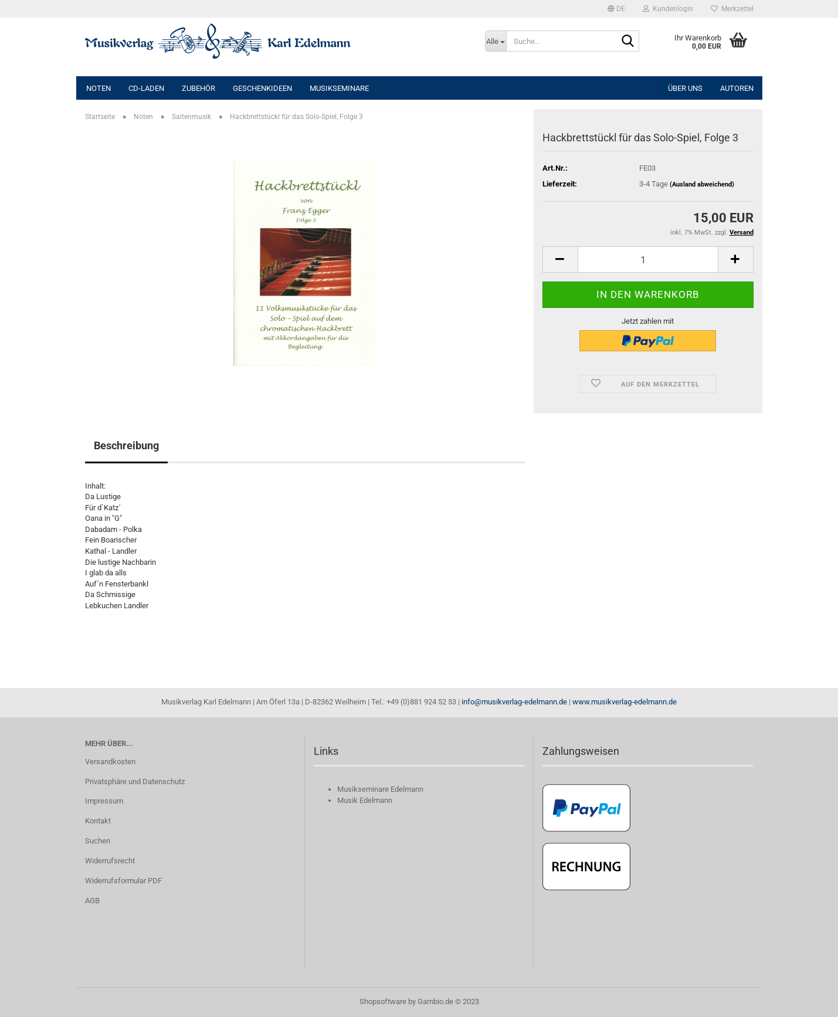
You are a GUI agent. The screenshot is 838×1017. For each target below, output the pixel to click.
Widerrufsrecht (110, 860)
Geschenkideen (262, 88)
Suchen (97, 840)
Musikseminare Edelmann (380, 789)
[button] (616, 9)
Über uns (685, 88)
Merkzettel (732, 9)
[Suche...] (495, 41)
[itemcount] (648, 259)
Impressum (104, 800)
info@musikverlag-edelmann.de (514, 701)
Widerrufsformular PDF (123, 880)
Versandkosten (110, 761)
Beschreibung (126, 445)
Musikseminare (339, 88)
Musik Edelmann (364, 800)
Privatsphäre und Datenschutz (135, 781)
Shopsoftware (382, 1001)
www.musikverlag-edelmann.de (624, 701)
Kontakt (98, 820)
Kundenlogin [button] (668, 9)
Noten (98, 88)
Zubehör (198, 88)
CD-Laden (146, 88)
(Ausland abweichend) (702, 184)
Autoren (737, 88)
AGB (92, 900)
